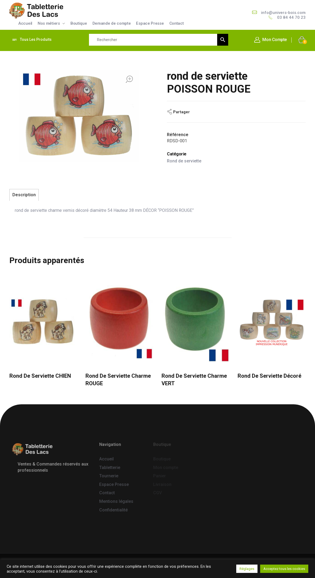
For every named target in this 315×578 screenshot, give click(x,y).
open (129, 79)
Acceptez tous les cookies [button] (284, 569)
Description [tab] (24, 194)
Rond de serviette (184, 160)
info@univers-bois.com (283, 12)
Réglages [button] (246, 569)
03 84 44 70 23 (291, 17)
